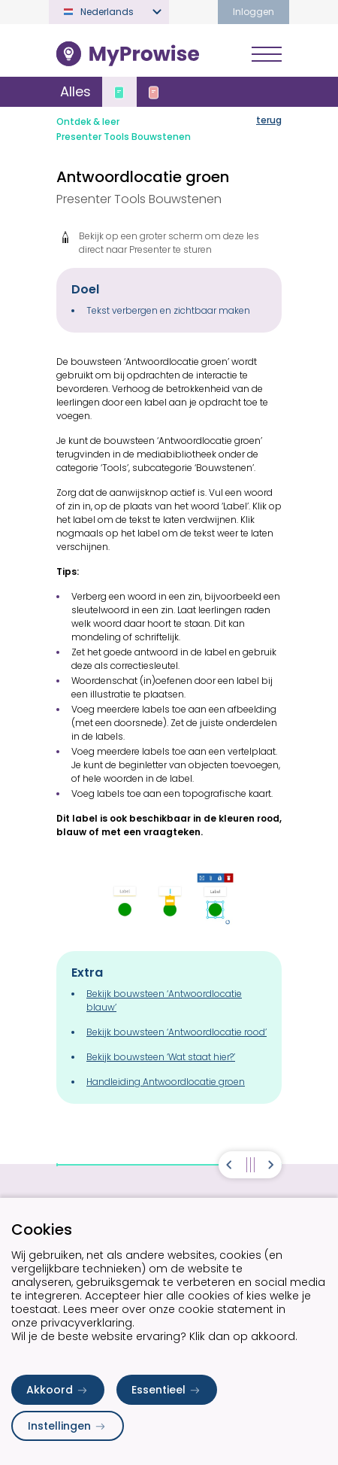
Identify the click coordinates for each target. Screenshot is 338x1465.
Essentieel (166, 1389)
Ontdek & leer (87, 121)
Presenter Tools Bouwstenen (123, 136)
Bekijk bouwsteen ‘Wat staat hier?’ (160, 1056)
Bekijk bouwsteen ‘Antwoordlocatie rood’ (176, 1032)
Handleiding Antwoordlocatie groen (165, 1081)
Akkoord (57, 1389)
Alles (75, 91)
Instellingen (67, 1425)
